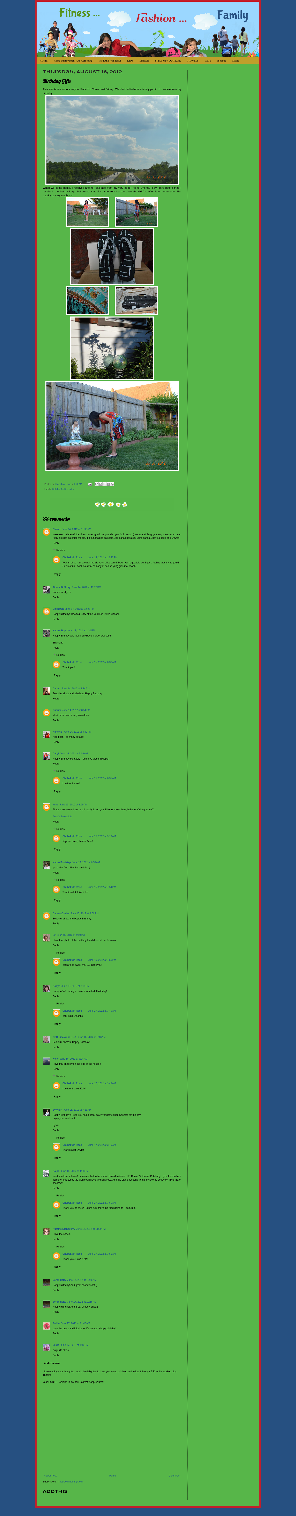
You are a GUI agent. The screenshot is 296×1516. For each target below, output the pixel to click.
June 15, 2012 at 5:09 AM (74, 753)
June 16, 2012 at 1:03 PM (75, 1171)
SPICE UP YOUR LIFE (168, 60)
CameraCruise (61, 913)
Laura (56, 1345)
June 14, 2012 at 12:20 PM (86, 587)
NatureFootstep (62, 862)
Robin (56, 1323)
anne (55, 804)
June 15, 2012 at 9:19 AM (102, 836)
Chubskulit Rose (63, 484)
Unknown (58, 608)
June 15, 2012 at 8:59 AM (73, 804)
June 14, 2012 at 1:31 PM (81, 630)
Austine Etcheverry (64, 1228)
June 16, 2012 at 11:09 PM (90, 1228)
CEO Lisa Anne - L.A (64, 1037)
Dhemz (57, 529)
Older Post (174, 1475)
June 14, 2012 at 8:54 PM (76, 710)
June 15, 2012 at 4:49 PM (71, 935)
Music (235, 60)
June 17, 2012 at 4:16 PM (75, 1345)
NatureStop (59, 630)
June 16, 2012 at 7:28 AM (77, 1109)
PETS (208, 60)
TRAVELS (193, 60)
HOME (43, 60)
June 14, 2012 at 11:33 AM (76, 529)
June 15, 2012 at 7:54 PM (102, 887)
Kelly (56, 1058)
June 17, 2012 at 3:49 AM (102, 1010)
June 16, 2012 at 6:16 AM (91, 1037)
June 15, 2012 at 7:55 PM (102, 960)
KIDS (130, 60)
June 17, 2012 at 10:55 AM (81, 1280)
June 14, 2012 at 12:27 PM (79, 608)
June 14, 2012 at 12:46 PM (102, 557)
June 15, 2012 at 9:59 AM (86, 862)
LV (54, 935)
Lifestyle (144, 60)
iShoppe (221, 60)
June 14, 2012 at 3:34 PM (76, 688)
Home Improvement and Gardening (73, 60)
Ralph (56, 1171)
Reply (56, 543)
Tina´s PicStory (62, 587)
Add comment (52, 1363)
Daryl (56, 753)
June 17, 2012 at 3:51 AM (102, 1253)
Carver (56, 688)
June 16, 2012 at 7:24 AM (74, 1058)
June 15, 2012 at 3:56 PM (84, 913)
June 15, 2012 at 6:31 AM (102, 778)
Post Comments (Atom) (70, 1481)
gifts (71, 489)
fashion (64, 489)
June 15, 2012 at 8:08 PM (75, 986)
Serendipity (59, 1280)
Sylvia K (57, 1109)
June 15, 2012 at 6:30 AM (102, 662)
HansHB (57, 731)
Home (112, 1475)
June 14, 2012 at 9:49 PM (77, 731)
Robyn (56, 986)
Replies (60, 550)
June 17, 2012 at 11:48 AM (75, 1323)
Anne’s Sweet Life (62, 816)
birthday (56, 489)
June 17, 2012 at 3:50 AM (102, 1202)
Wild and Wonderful (109, 60)
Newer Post (50, 1475)
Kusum (57, 710)
